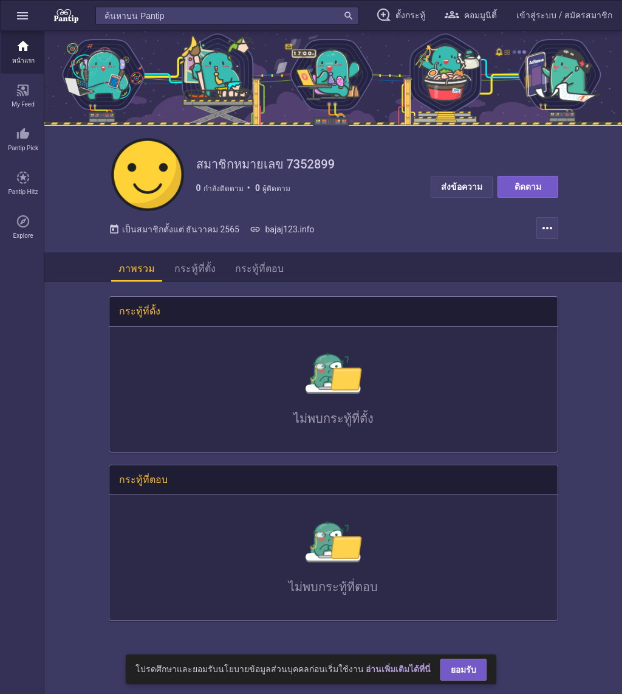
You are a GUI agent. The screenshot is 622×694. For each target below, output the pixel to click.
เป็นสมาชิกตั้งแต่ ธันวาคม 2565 (174, 229)
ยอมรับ (463, 670)
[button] (22, 15)
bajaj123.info (282, 229)
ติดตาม (527, 187)
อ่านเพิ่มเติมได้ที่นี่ (398, 669)
